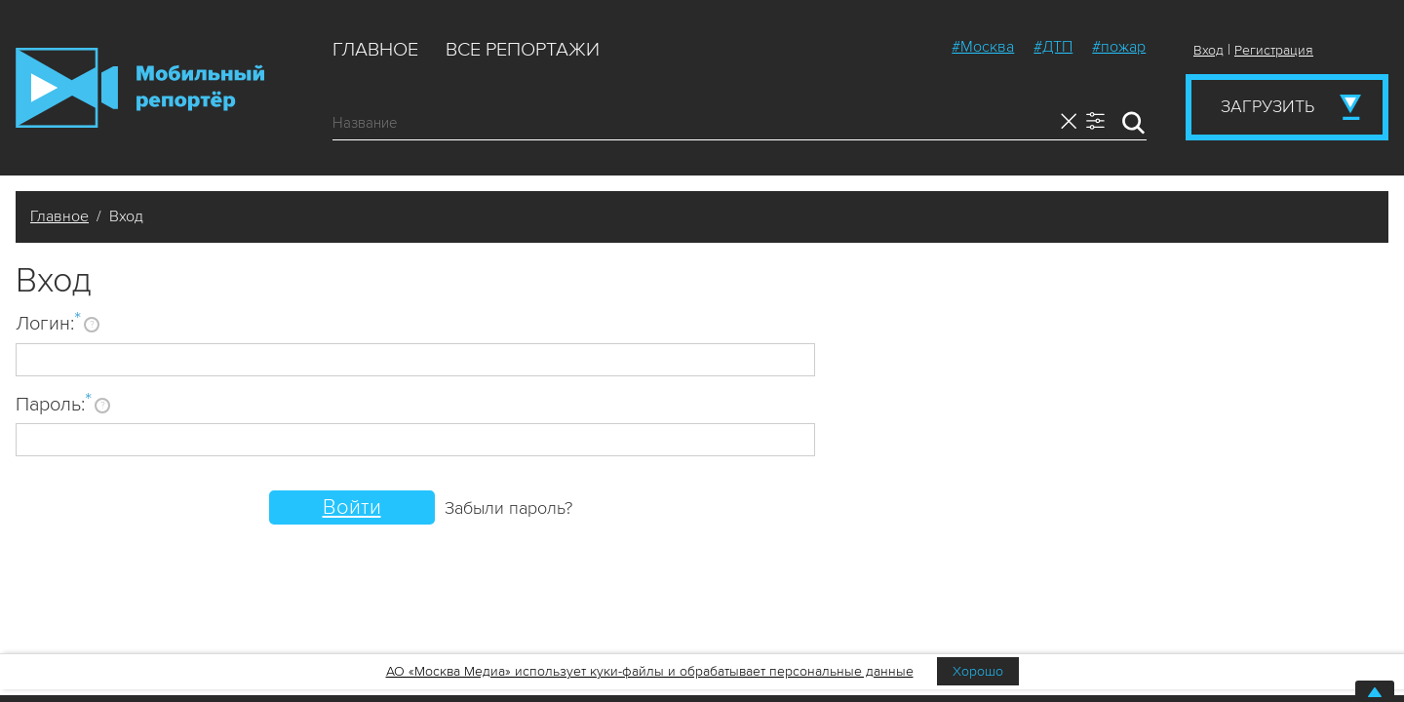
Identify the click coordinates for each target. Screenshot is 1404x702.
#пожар (1119, 47)
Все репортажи (523, 49)
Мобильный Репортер (140, 88)
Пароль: (54, 403)
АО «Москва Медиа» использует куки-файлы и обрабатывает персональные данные (650, 671)
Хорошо (978, 671)
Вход (1208, 50)
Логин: (48, 322)
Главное (375, 49)
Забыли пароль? (508, 508)
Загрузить (1267, 106)
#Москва (983, 47)
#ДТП (1053, 47)
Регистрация (1273, 50)
